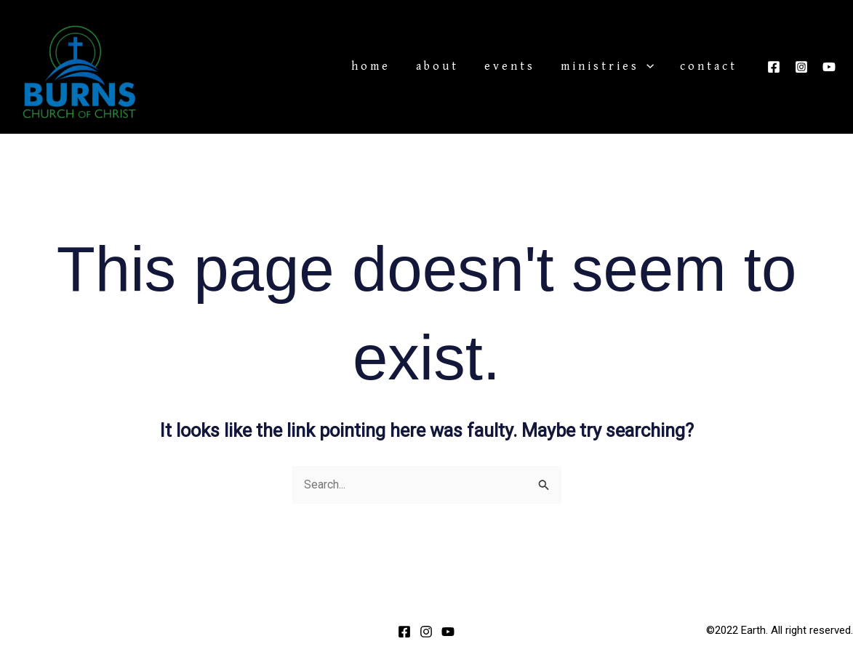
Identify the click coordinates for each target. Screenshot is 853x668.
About (475, 66)
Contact (713, 66)
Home (420, 66)
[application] (663, 67)
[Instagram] (801, 66)
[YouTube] (829, 66)
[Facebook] (773, 66)
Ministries (623, 66)
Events (537, 66)
